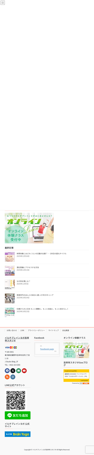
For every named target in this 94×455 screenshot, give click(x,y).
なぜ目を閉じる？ (23, 281)
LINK (22, 330)
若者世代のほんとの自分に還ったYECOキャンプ (35, 295)
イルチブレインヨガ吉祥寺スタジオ (17, 339)
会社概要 (65, 330)
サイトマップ (53, 330)
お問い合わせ (12, 330)
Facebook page (47, 348)
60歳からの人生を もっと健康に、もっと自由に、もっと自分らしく (43, 309)
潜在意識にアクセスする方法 (28, 267)
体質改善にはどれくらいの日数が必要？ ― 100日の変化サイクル (41, 253)
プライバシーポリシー (36, 330)
